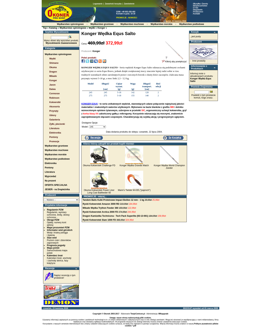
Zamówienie (129, 4)
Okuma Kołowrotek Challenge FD (99, 165)
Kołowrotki (55, 102)
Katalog (53, 28)
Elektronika (55, 132)
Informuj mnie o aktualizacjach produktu (201, 77)
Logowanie (97, 4)
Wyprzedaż (50, 176)
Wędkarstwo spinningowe (72, 28)
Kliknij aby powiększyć (174, 60)
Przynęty (53, 111)
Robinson (54, 98)
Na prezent (50, 180)
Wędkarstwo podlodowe (57, 159)
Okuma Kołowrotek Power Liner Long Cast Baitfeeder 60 (99, 191)
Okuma (53, 67)
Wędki (92, 28)
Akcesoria (54, 106)
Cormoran (54, 93)
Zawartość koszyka (113, 4)
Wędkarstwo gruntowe (56, 146)
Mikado (53, 76)
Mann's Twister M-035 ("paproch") (134, 190)
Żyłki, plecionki (57, 124)
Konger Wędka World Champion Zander (169, 166)
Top (45, 28)
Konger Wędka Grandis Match (134, 165)
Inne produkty (199, 61)
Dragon (53, 71)
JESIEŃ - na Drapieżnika (57, 189)
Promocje (54, 141)
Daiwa (52, 89)
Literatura (54, 128)
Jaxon (52, 85)
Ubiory (52, 115)
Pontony (53, 137)
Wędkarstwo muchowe (56, 150)
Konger (101, 28)
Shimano (54, 63)
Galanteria (54, 119)
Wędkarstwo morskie (56, 154)
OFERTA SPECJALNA (56, 185)
